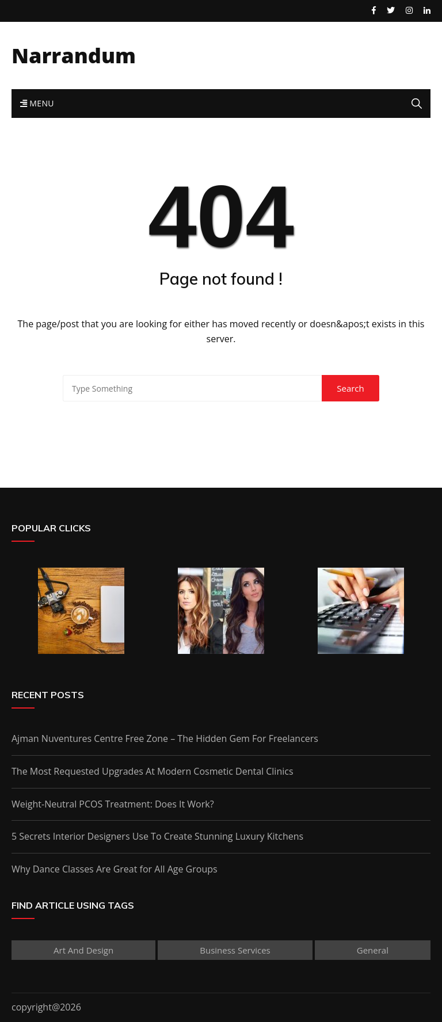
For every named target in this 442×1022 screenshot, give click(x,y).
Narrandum (74, 55)
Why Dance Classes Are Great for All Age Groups (115, 869)
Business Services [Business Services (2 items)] (235, 950)
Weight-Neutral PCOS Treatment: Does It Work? (113, 804)
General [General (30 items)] (372, 950)
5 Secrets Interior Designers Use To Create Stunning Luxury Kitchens (157, 836)
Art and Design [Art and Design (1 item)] (83, 950)
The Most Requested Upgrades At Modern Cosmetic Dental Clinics (153, 771)
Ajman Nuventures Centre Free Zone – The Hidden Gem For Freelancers (165, 738)
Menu (37, 103)
